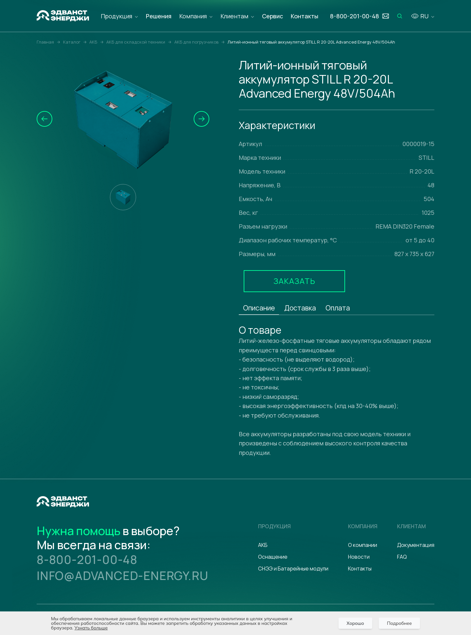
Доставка (300, 307)
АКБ (263, 545)
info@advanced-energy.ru (122, 576)
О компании (362, 545)
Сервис (272, 16)
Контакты (304, 16)
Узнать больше (91, 628)
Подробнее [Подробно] (399, 623)
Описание (259, 307)
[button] (44, 119)
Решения (158, 16)
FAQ (402, 556)
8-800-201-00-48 (87, 559)
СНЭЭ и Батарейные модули (293, 568)
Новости (359, 556)
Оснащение (273, 556)
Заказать (294, 280)
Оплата (337, 307)
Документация (415, 545)
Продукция (116, 16)
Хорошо (355, 623)
